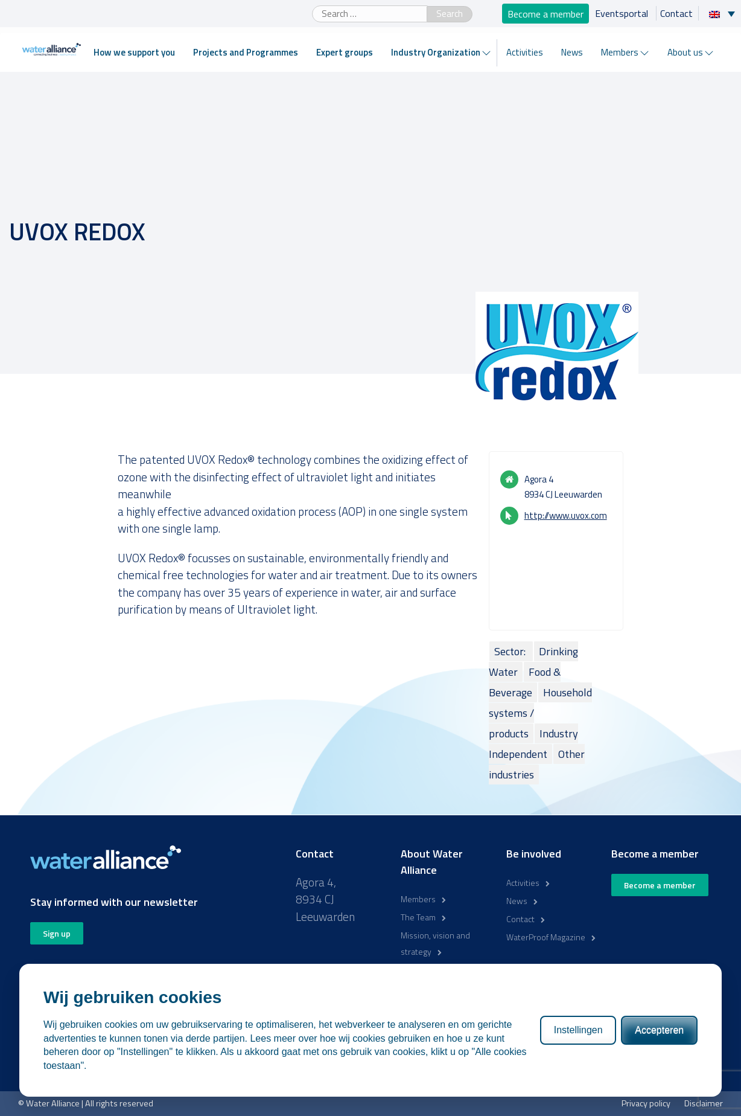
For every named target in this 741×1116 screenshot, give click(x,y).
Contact (676, 13)
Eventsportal (622, 13)
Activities (524, 52)
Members (619, 52)
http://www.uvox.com (565, 515)
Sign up (57, 933)
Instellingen (578, 1030)
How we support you (134, 52)
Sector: (511, 651)
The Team (418, 917)
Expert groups (344, 52)
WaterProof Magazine (545, 937)
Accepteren (659, 1030)
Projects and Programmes (245, 52)
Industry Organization (435, 52)
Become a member (545, 13)
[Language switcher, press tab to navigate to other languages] (725, 13)
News (572, 52)
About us (685, 52)
